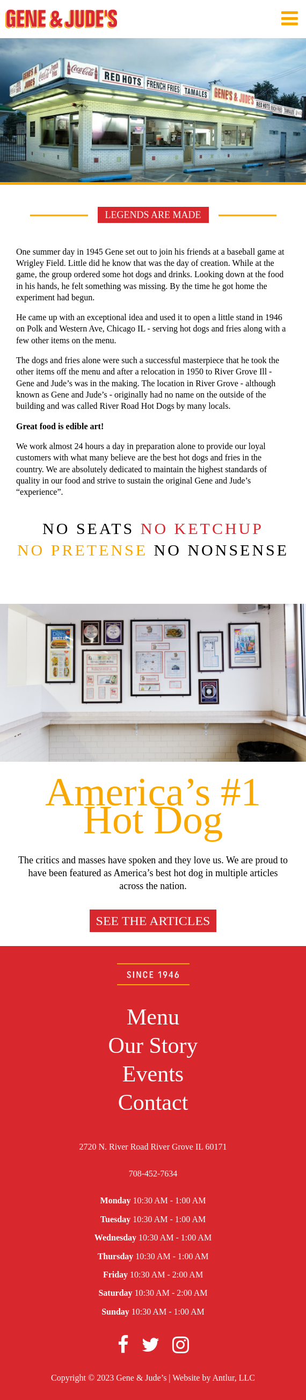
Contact (153, 1102)
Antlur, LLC (234, 1377)
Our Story (153, 1045)
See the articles (153, 921)
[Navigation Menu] (290, 19)
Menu (153, 1017)
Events (153, 1074)
